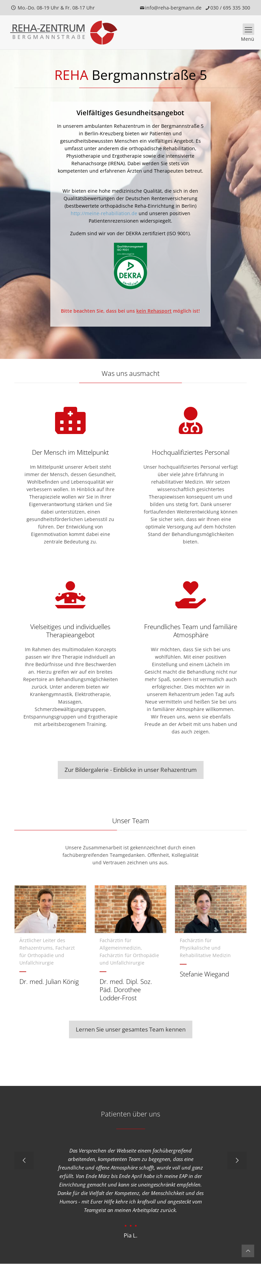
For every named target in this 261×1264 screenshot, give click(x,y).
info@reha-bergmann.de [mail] (173, 7)
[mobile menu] (248, 29)
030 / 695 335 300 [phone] (230, 7)
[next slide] (237, 1160)
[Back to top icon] (248, 1251)
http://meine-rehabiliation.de (104, 213)
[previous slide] (24, 1160)
